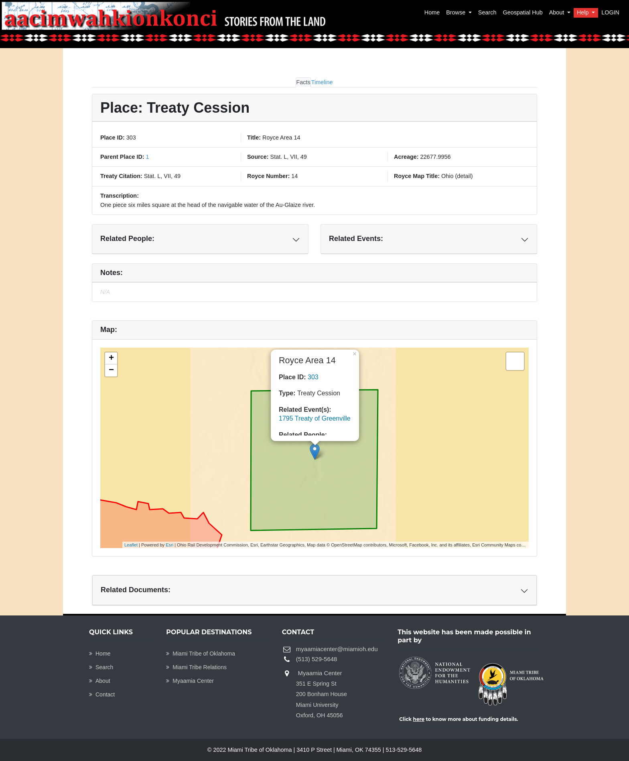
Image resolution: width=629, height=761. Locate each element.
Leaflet (131, 544)
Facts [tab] (303, 82)
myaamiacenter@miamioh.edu (337, 649)
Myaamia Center (190, 681)
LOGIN (610, 12)
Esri (169, 544)
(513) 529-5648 (316, 659)
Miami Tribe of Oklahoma (200, 653)
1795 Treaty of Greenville (315, 418)
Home (432, 12)
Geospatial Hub (522, 12)
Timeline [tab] (322, 82)
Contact (102, 694)
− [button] (111, 370)
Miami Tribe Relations (196, 667)
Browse (456, 12)
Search (487, 12)
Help (583, 12)
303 (313, 377)
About (557, 12)
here (419, 719)
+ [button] (111, 358)
